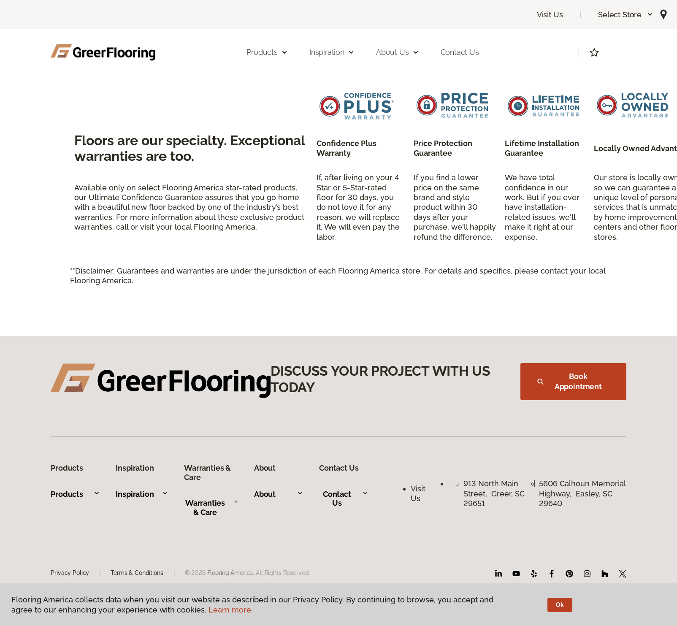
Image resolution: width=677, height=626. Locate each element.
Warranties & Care (211, 508)
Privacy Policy (70, 572)
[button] (625, 14)
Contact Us (460, 52)
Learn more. (231, 609)
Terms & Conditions (137, 572)
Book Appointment (569, 381)
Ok (560, 605)
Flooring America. (231, 572)
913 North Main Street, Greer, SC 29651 (494, 493)
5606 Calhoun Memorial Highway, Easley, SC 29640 (582, 493)
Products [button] (267, 52)
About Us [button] (397, 52)
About (278, 494)
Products (75, 494)
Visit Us (550, 14)
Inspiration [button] (332, 52)
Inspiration (142, 494)
